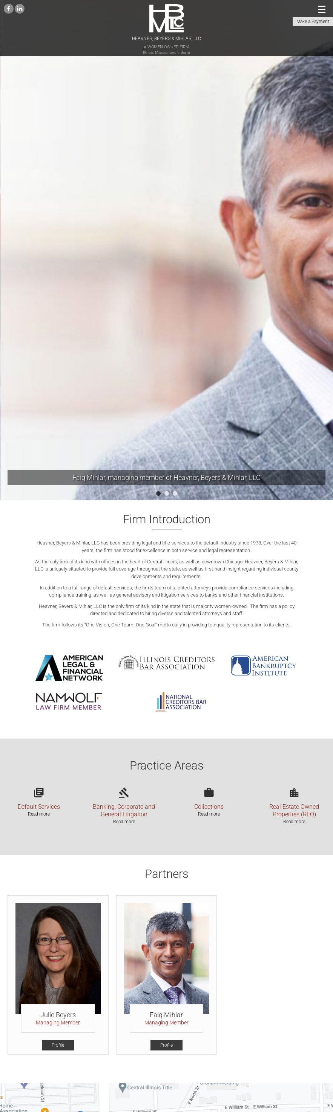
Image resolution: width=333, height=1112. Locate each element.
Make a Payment (312, 21)
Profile (58, 1045)
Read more (39, 814)
